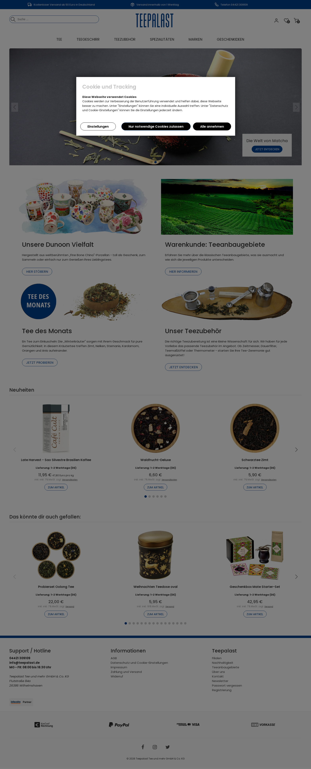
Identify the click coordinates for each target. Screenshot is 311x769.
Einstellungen (98, 126)
